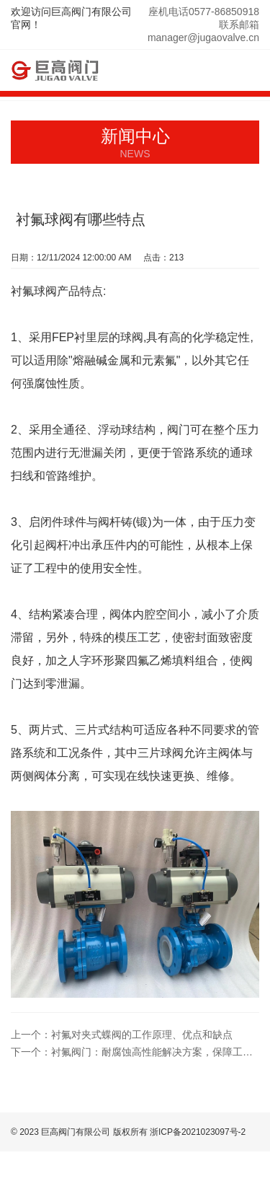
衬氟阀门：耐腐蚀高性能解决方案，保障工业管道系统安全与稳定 (135, 1052)
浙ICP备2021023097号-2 (198, 1132)
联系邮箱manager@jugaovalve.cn (203, 31)
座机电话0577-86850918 (203, 11)
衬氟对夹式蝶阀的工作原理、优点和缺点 (122, 1034)
